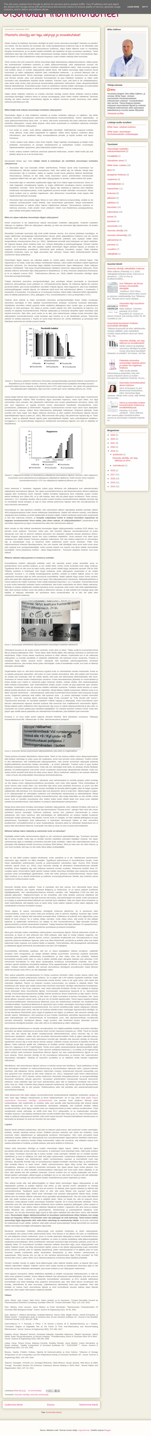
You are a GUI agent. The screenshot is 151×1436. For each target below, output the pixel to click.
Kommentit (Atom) (54, 1412)
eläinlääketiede (114, 184)
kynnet (110, 216)
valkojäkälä (112, 254)
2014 (113, 486)
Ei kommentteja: (35, 1391)
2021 (113, 443)
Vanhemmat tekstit (88, 1404)
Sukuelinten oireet (115, 160)
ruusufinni (111, 249)
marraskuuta (119, 465)
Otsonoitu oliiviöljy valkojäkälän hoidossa (125, 268)
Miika (112, 90)
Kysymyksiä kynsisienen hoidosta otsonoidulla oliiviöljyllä (122, 324)
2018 (113, 470)
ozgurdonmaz (84, 1430)
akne (109, 170)
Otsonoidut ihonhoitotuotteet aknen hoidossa (132, 384)
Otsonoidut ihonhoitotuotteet (60, 14)
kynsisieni (111, 221)
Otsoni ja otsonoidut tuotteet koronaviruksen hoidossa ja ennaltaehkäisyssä (132, 405)
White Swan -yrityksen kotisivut (121, 127)
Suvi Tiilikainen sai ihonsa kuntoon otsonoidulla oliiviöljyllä (131, 286)
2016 (113, 478)
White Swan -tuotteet (116, 165)
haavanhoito (112, 188)
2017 (113, 474)
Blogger (107, 1430)
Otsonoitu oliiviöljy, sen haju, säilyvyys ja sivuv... (125, 459)
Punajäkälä (112, 156)
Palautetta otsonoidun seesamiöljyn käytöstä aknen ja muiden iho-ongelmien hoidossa (132, 364)
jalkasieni (111, 198)
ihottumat (111, 193)
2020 (113, 447)
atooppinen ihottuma (116, 174)
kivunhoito (112, 207)
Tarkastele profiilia (115, 113)
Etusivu (51, 1404)
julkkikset (111, 202)
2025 (113, 439)
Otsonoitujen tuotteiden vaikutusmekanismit (117, 150)
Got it (145, 7)
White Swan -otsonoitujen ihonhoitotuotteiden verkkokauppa (122, 133)
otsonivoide (112, 226)
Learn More (133, 7)
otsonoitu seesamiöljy (39, 1394)
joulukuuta (118, 454)
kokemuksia (112, 212)
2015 (113, 482)
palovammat (112, 240)
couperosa (112, 179)
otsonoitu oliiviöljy (22, 1394)
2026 (113, 435)
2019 (113, 451)
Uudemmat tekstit (13, 1404)
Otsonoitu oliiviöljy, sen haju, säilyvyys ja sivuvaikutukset (42, 35)
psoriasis (111, 244)
